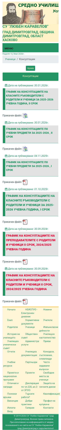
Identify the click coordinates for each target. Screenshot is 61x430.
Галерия (29, 407)
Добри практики (26, 402)
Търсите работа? (27, 396)
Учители (47, 320)
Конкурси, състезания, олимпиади (46, 355)
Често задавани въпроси (44, 366)
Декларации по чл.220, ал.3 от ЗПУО (30, 387)
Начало (11, 309)
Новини (47, 309)
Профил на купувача (47, 402)
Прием (47, 341)
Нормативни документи (30, 322)
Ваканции (12, 400)
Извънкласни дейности (48, 329)
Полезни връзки (10, 396)
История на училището (11, 336)
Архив (30, 68)
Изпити (11, 407)
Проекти (30, 372)
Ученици (10, 59)
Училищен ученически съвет (11, 345)
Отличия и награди (11, 385)
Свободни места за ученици (46, 376)
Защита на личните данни (47, 385)
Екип (10, 320)
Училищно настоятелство (47, 336)
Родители (12, 327)
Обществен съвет (29, 336)
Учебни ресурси (9, 364)
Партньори (31, 362)
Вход (10, 411)
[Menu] (7, 49)
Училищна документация (29, 353)
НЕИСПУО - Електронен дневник (29, 313)
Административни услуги (33, 343)
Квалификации (51, 394)
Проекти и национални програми (11, 376)
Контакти (48, 407)
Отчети (11, 351)
